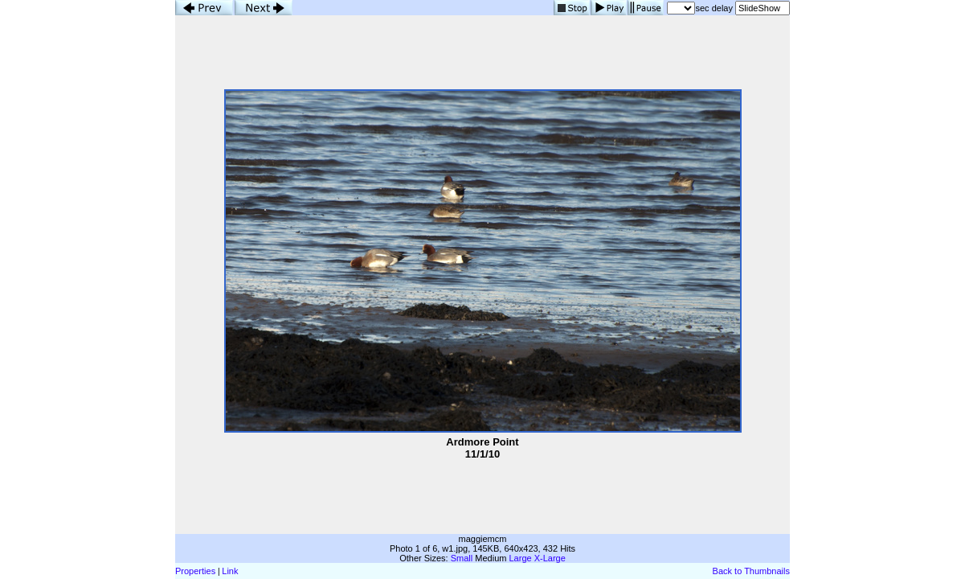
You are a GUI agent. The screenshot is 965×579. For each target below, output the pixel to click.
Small (462, 558)
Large (520, 558)
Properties (195, 571)
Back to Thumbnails (751, 571)
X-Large (550, 558)
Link (230, 571)
